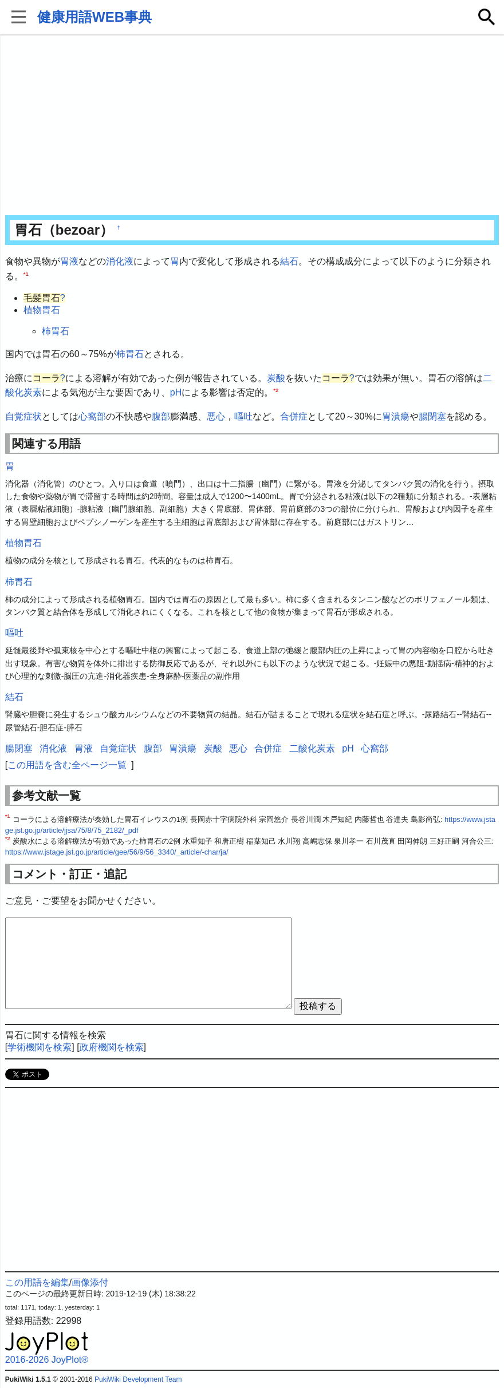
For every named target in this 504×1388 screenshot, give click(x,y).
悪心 (216, 416)
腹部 (161, 416)
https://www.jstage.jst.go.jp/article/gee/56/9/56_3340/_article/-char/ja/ (117, 852)
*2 (275, 390)
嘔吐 (243, 416)
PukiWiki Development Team (138, 1379)
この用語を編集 (37, 1282)
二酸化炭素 (312, 748)
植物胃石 (41, 310)
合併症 (294, 416)
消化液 (119, 261)
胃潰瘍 (396, 416)
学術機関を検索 (39, 1047)
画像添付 (90, 1282)
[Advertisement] (252, 126)
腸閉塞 (432, 416)
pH (176, 392)
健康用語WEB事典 (94, 17)
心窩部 (92, 416)
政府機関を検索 (112, 1047)
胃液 (69, 261)
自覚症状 (23, 416)
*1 (26, 273)
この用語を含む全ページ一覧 (67, 765)
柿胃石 (55, 331)
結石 (289, 261)
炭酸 (276, 378)
